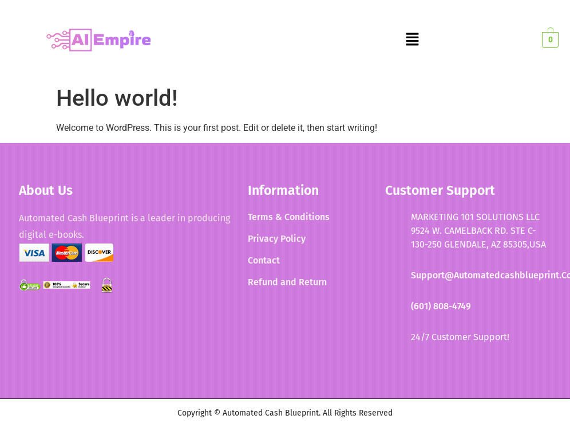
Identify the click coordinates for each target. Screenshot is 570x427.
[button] (412, 40)
